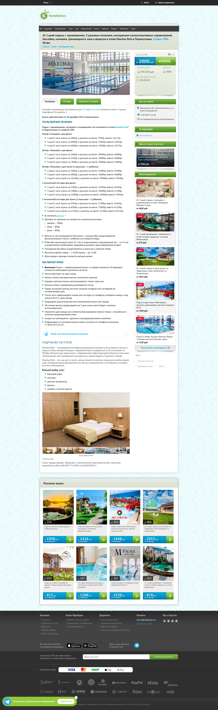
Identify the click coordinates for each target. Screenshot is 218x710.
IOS (84, 109)
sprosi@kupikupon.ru (146, 619)
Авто (71, 28)
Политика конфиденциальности (115, 630)
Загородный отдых (145, 366)
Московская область (146, 361)
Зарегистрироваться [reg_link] (166, 2)
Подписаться (66, 701)
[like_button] (169, 54)
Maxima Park (121, 127)
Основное (50, 101)
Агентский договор (109, 619)
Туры (134, 28)
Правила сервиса (48, 630)
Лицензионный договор (111, 623)
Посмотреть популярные (155, 347)
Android (95, 109)
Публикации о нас (49, 623)
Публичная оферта (109, 626)
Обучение (125, 28)
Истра (46, 2)
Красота (105, 28)
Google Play (90, 645)
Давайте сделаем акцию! (78, 619)
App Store (74, 645)
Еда (77, 28)
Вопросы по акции (88, 101)
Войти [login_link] (146, 2)
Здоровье (48, 28)
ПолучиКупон (61, 28)
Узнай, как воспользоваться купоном (69, 333)
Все (41, 28)
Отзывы (67, 101)
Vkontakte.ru (168, 621)
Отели (161, 366)
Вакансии (45, 626)
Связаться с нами (144, 623)
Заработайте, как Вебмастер (79, 623)
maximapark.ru (145, 135)
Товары (115, 28)
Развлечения (86, 28)
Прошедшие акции (75, 626)
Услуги (97, 28)
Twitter (172, 621)
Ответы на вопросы (50, 633)
